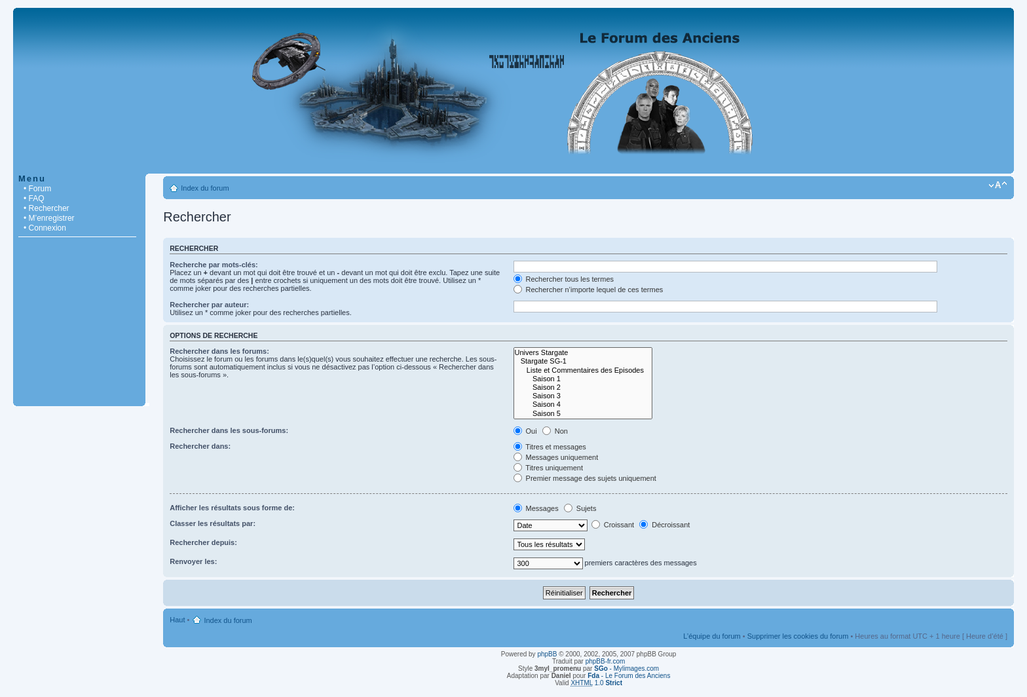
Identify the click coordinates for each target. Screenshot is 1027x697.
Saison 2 (583, 387)
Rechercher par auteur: (209, 305)
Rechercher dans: (200, 446)
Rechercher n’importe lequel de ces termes (588, 289)
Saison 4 (583, 404)
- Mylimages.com (626, 668)
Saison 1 (583, 379)
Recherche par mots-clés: (214, 265)
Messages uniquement (556, 457)
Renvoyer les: (193, 561)
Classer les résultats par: (212, 523)
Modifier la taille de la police (997, 185)
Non (555, 431)
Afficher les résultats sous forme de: (232, 508)
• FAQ (34, 198)
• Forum (37, 188)
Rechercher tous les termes (564, 279)
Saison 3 (583, 396)
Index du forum (205, 188)
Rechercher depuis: (203, 542)
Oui (525, 431)
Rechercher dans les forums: (219, 351)
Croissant (613, 525)
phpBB (547, 654)
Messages (536, 508)
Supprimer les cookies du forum (798, 636)
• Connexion (45, 228)
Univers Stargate (583, 352)
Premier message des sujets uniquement (585, 478)
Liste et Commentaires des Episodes (583, 370)
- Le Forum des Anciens (629, 675)
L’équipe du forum (711, 636)
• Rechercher (46, 208)
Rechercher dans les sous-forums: (229, 430)
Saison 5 (583, 413)
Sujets (580, 508)
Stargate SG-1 (583, 361)
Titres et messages (550, 447)
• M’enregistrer (49, 218)
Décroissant (664, 525)
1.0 (596, 683)
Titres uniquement (549, 468)
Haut (177, 620)
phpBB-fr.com (606, 661)
